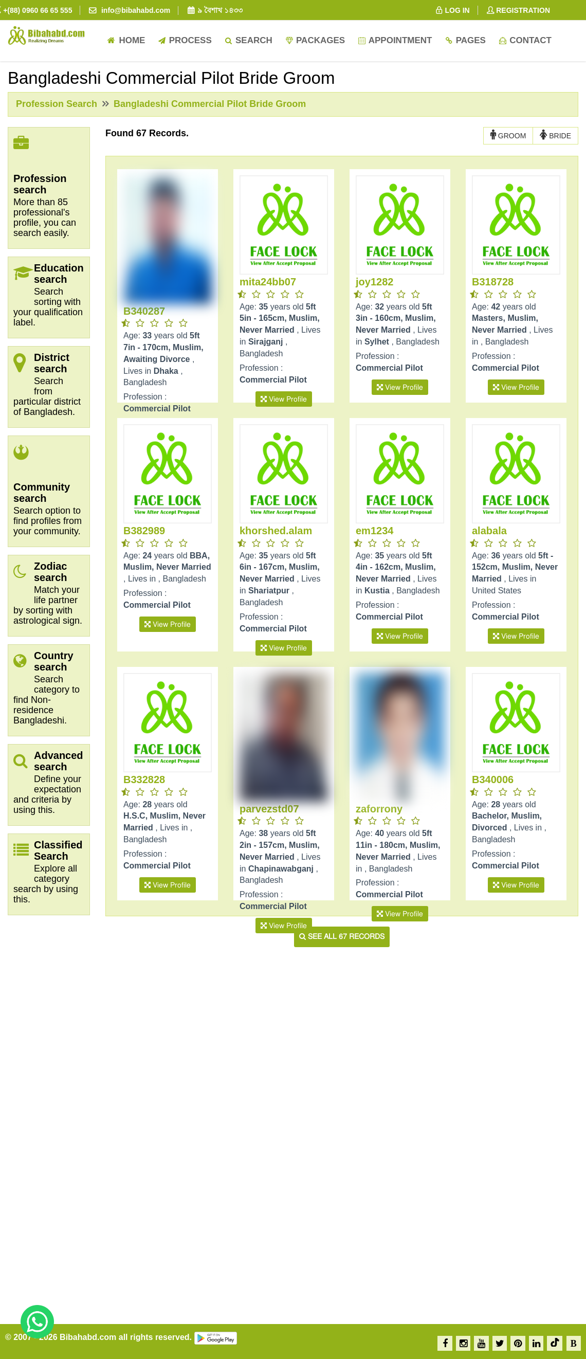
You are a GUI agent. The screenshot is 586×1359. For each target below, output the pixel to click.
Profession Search (56, 104)
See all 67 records (341, 936)
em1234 (374, 530)
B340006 (493, 779)
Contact (525, 40)
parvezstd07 (269, 808)
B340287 (144, 311)
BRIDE (555, 135)
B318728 (493, 281)
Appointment (394, 40)
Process (184, 40)
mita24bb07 (268, 281)
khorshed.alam (276, 530)
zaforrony (379, 808)
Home (125, 40)
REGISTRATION (518, 10)
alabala (489, 530)
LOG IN (452, 10)
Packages (315, 40)
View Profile (284, 399)
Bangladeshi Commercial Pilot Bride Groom (208, 104)
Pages (464, 40)
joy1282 (374, 281)
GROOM (508, 135)
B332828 (144, 779)
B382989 (144, 530)
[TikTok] (554, 1343)
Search (248, 40)
